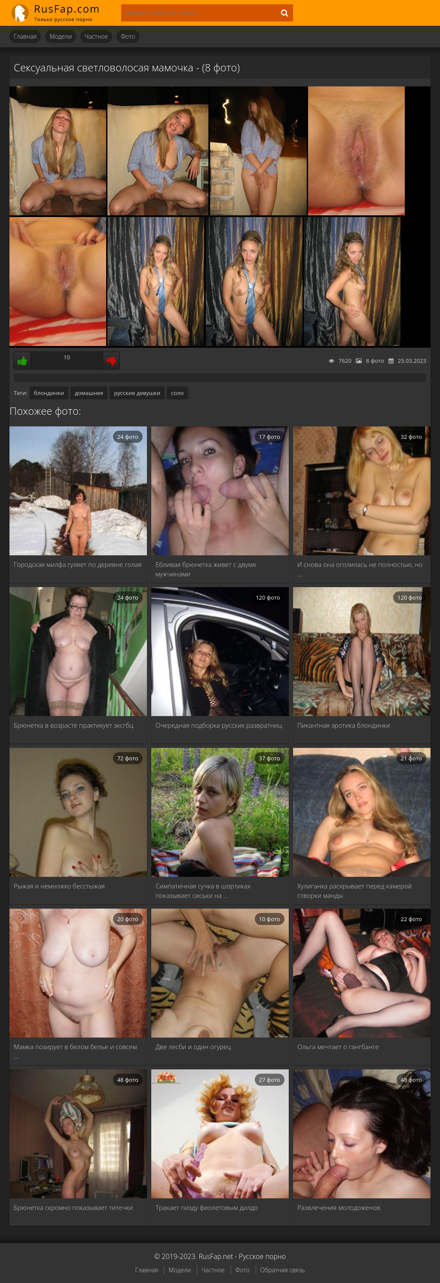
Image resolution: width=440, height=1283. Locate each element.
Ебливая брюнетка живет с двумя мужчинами (206, 569)
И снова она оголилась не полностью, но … (359, 569)
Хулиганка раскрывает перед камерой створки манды (354, 891)
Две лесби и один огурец (193, 1046)
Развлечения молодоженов (338, 1207)
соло (177, 393)
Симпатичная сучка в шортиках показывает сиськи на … (203, 891)
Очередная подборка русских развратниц (219, 725)
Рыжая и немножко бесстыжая (59, 886)
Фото (128, 36)
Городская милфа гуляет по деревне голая (78, 564)
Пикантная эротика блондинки (343, 725)
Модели (60, 36)
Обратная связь (282, 1270)
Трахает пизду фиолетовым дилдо (207, 1207)
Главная (25, 36)
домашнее (89, 393)
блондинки (49, 393)
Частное (96, 36)
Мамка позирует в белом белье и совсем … (75, 1051)
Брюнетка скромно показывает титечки (73, 1207)
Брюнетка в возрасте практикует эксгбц (73, 725)
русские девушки (137, 393)
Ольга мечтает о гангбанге (338, 1046)
